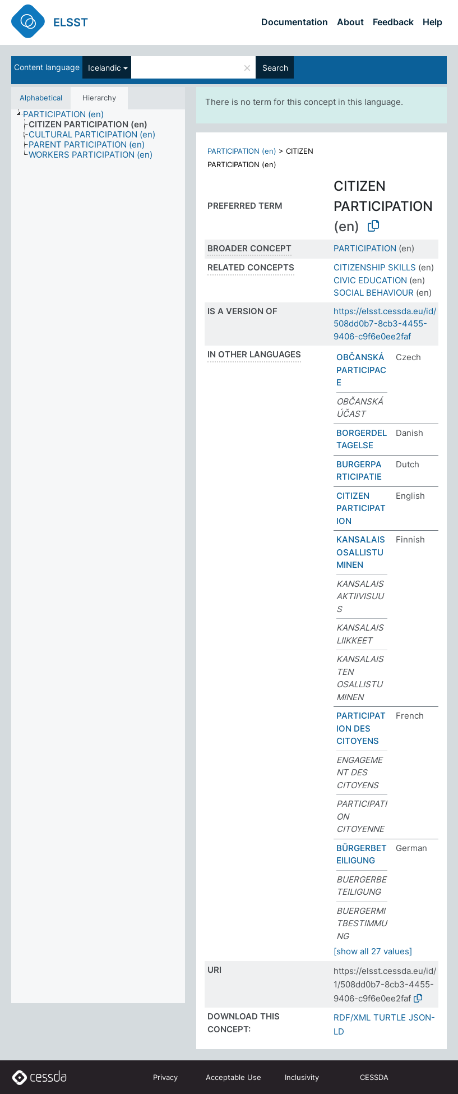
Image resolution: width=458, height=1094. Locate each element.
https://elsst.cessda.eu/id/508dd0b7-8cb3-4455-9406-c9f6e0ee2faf (385, 324)
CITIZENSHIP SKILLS (375, 267)
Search (275, 67)
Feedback (393, 21)
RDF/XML (352, 1017)
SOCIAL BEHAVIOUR (374, 292)
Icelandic (104, 67)
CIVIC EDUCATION (370, 280)
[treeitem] (68, 114)
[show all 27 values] (373, 951)
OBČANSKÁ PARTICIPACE (361, 370)
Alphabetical (41, 97)
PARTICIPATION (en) (241, 150)
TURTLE (389, 1017)
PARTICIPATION (365, 248)
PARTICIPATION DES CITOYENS (361, 728)
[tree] (98, 556)
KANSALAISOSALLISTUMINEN (360, 552)
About (350, 21)
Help (432, 21)
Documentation (294, 21)
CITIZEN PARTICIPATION (361, 508)
